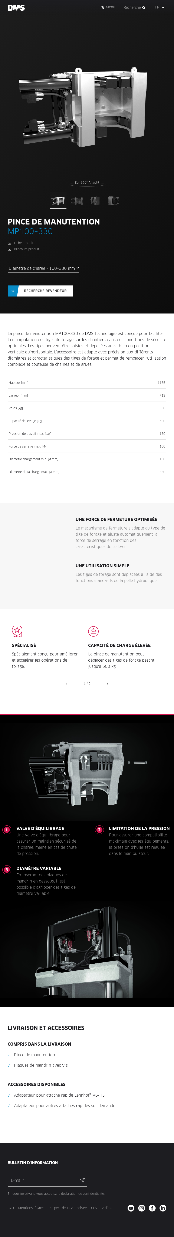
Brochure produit (26, 249)
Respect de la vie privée (68, 1208)
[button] (108, 7)
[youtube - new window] (132, 1208)
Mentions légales (31, 1208)
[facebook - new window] (153, 1208)
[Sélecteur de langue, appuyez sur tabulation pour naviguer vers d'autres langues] (160, 7)
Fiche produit (23, 243)
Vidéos (107, 1208)
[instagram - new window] (143, 1208)
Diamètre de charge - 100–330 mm (42, 268)
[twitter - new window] (164, 1208)
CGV (94, 1208)
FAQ (11, 1208)
